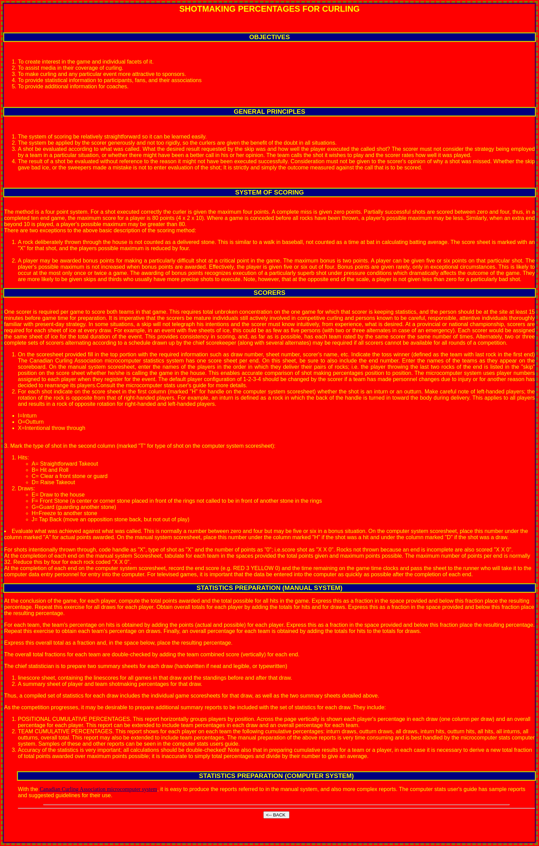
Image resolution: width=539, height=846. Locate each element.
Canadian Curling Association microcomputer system (98, 789)
